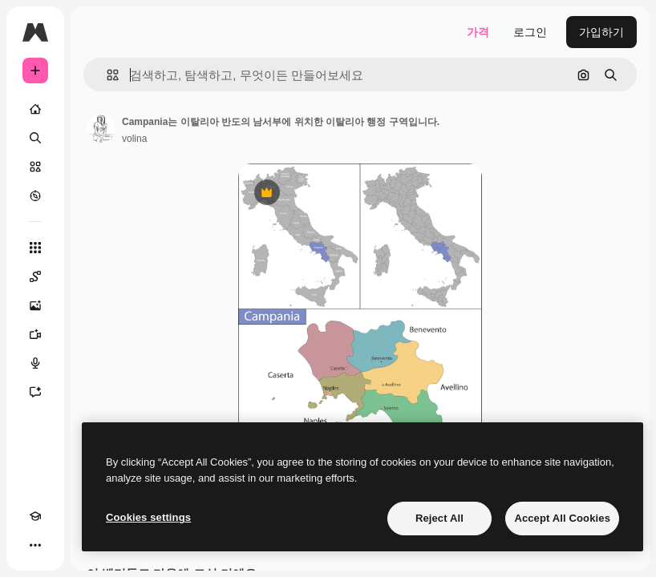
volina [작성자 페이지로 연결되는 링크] (134, 138)
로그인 (530, 32)
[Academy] (35, 516)
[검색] (35, 138)
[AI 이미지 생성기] (35, 305)
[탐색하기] (35, 195)
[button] (106, 75)
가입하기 (601, 32)
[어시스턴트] (35, 392)
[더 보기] (35, 545)
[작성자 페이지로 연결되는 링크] (101, 128)
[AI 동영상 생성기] (35, 334)
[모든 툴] (35, 247)
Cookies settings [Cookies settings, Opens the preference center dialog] (148, 517)
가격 (478, 32)
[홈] (35, 109)
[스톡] (35, 167)
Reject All (439, 518)
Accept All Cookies (562, 518)
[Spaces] (35, 276)
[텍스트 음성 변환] (35, 363)
